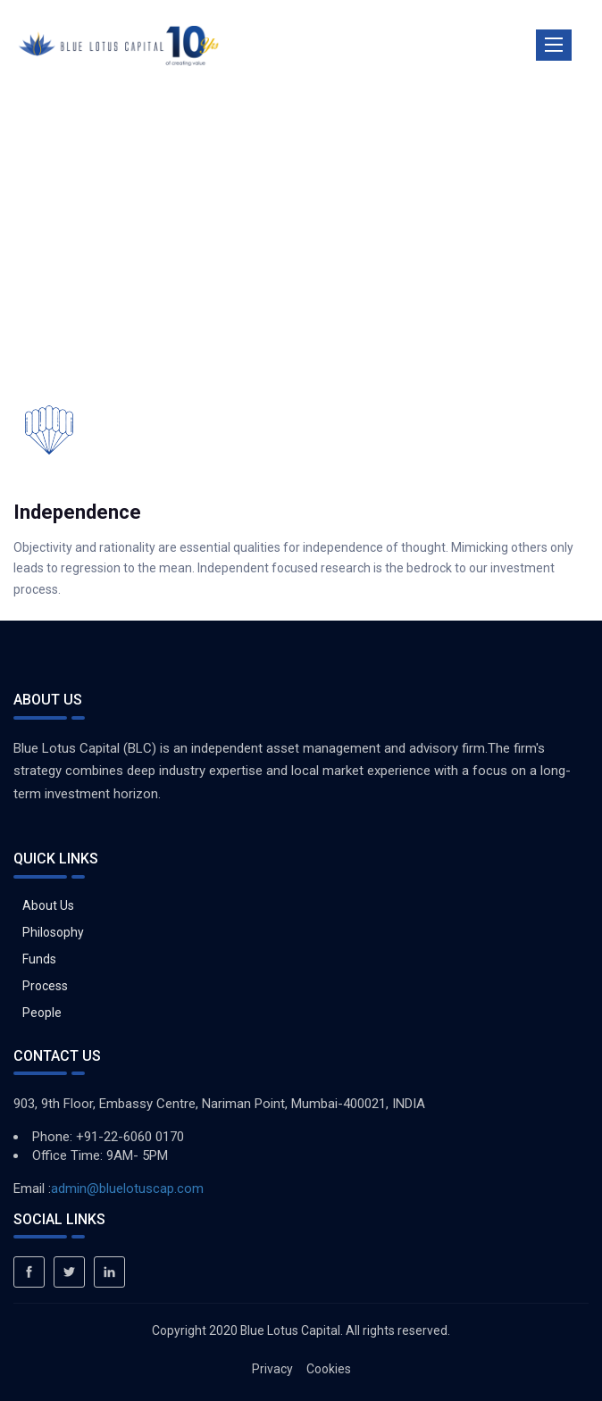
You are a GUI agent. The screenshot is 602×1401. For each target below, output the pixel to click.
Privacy (272, 1369)
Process (45, 986)
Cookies (328, 1369)
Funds (39, 959)
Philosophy (53, 932)
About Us (48, 905)
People (42, 1012)
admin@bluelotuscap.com (127, 1188)
